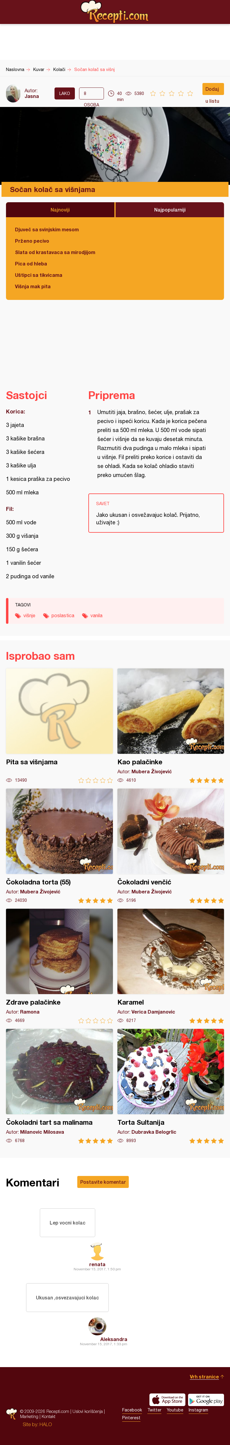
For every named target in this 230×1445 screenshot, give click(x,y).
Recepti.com (115, 11)
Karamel (170, 966)
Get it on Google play (206, 1399)
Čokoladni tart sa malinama (59, 1086)
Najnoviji (60, 209)
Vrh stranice (204, 1376)
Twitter (154, 1410)
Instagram (198, 1410)
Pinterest (131, 1417)
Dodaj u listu (212, 90)
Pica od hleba (31, 263)
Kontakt (48, 1416)
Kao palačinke (170, 725)
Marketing (29, 1416)
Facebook (132, 1410)
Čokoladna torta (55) (59, 846)
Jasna (32, 96)
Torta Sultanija (170, 1086)
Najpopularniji (170, 209)
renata (97, 1264)
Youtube (175, 1410)
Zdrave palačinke (59, 966)
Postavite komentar (103, 1182)
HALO (46, 1424)
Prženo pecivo (32, 241)
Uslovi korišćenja (87, 1411)
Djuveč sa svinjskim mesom (47, 229)
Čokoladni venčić (170, 846)
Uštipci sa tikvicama (38, 275)
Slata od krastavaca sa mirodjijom (55, 252)
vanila (96, 615)
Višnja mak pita (33, 286)
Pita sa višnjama (59, 725)
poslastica (63, 615)
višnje (29, 615)
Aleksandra (113, 1339)
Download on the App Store (167, 1399)
